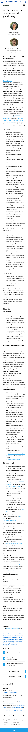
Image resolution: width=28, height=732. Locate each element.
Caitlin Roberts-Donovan (14, 49)
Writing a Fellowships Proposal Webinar (13, 658)
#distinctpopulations (9, 641)
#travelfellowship (20, 634)
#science (5, 637)
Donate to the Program (14, 724)
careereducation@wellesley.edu (10, 692)
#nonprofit (19, 637)
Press (5, 724)
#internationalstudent (9, 634)
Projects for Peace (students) (14, 653)
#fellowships (18, 641)
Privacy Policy (16, 722)
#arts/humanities (18, 636)
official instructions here (10, 525)
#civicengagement (8, 643)
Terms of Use (7, 722)
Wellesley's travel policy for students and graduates (15, 482)
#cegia (15, 643)
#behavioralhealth (8, 639)
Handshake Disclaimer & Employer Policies (13, 710)
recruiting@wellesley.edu (17, 707)
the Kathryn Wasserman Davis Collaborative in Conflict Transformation (13, 116)
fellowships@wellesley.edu (14, 459)
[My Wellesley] (2, 2)
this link (21, 564)
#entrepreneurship (18, 639)
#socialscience (12, 637)
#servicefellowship (8, 636)
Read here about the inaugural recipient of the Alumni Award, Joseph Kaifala (13, 120)
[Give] (26, 2)
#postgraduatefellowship (10, 644)
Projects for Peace (7, 80)
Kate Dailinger (14, 32)
